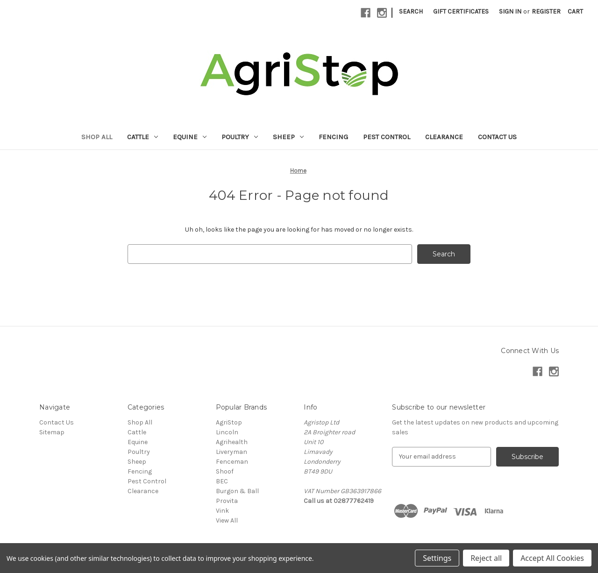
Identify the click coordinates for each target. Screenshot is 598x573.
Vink (222, 511)
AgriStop (229, 422)
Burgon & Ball (237, 491)
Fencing (333, 137)
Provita (227, 501)
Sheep (288, 137)
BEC (222, 481)
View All (227, 520)
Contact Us (497, 137)
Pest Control (386, 137)
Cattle (142, 137)
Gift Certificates (461, 11)
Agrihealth (232, 442)
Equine (189, 137)
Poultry (239, 137)
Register (546, 11)
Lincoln (227, 432)
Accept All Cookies (552, 558)
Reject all (486, 558)
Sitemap (51, 432)
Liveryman (231, 452)
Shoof (225, 471)
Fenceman (232, 462)
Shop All (96, 137)
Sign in (510, 11)
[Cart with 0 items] (575, 11)
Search (411, 11)
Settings (437, 558)
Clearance (444, 137)
